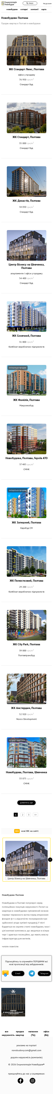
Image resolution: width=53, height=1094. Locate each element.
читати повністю (10, 946)
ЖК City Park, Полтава (26, 644)
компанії (35, 9)
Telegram (44, 973)
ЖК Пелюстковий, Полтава (26, 580)
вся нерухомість (8, 1033)
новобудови (12, 9)
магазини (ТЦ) (33, 1033)
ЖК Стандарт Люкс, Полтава (26, 69)
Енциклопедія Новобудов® (31, 1064)
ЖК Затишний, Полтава (26, 522)
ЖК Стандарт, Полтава (27, 137)
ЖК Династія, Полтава (26, 200)
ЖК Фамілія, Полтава (26, 400)
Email (17, 973)
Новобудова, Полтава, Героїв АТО (26, 458)
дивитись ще (26, 802)
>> (35, 814)
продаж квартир (20, 1033)
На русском (47, 3)
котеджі (24, 9)
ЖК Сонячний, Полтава (26, 335)
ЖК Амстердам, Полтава (26, 708)
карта (43, 9)
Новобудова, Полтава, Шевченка (26, 772)
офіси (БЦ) (46, 1033)
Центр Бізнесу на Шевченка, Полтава (26, 266)
